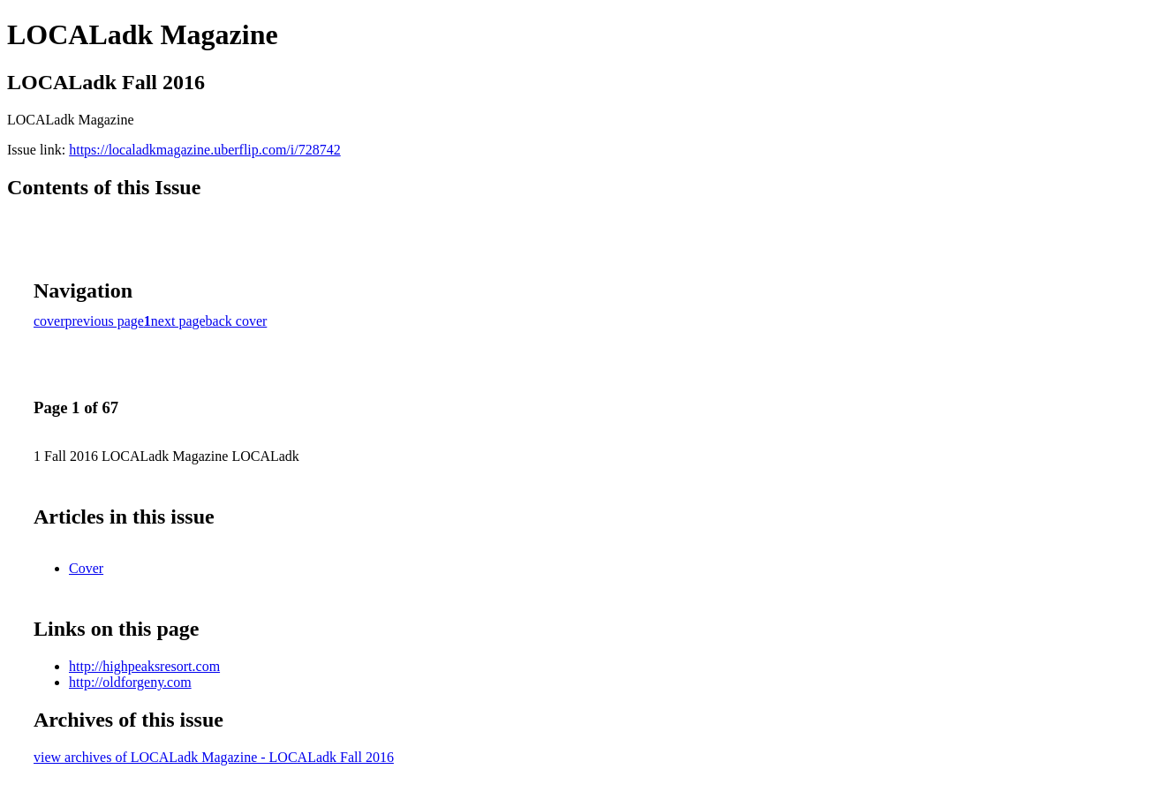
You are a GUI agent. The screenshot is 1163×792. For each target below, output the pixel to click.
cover (49, 320)
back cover (237, 320)
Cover (86, 568)
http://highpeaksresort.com (144, 666)
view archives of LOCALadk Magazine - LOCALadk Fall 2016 (214, 757)
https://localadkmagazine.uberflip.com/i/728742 (204, 149)
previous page (104, 320)
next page (178, 320)
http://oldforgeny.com (130, 682)
